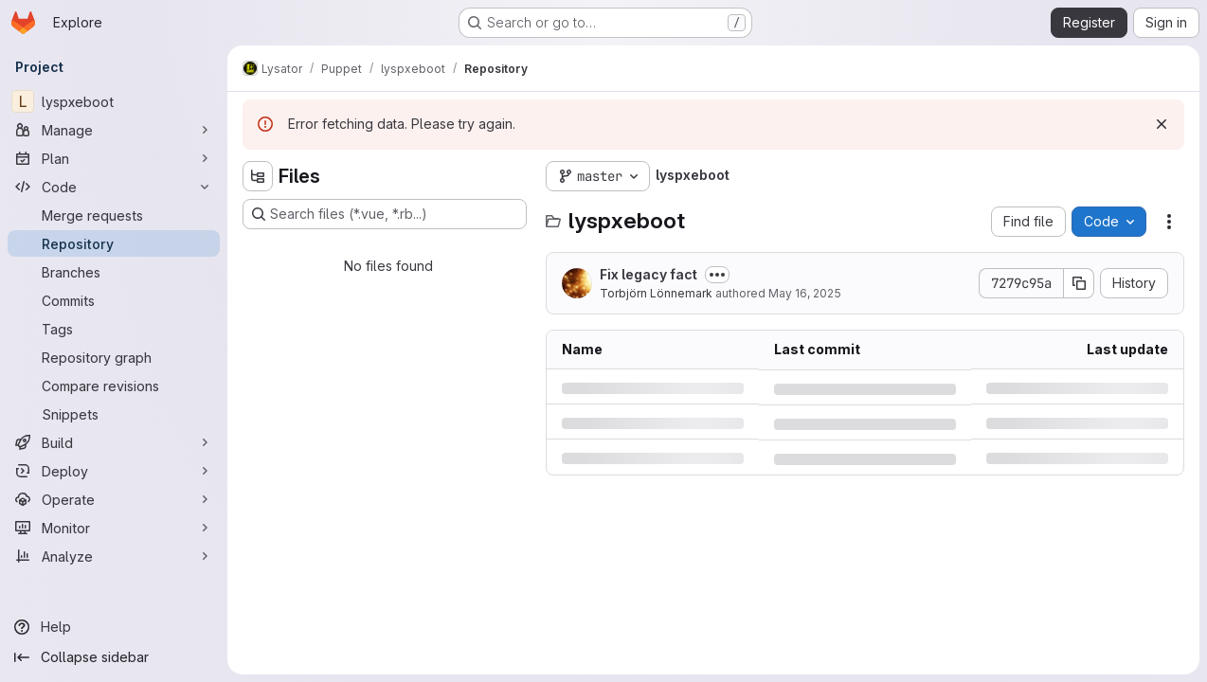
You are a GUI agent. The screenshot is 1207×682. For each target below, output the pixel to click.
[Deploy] (114, 471)
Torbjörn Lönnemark (656, 293)
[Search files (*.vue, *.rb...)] (385, 214)
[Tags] (114, 328)
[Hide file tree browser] (258, 176)
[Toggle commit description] (717, 274)
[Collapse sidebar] (114, 657)
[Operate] (114, 499)
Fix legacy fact (648, 274)
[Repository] (114, 243)
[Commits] (114, 300)
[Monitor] (114, 527)
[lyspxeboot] (114, 101)
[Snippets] (114, 414)
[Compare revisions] (114, 385)
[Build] (114, 442)
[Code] (114, 186)
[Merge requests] (114, 215)
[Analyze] (114, 556)
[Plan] (114, 158)
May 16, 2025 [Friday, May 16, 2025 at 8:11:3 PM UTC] (804, 293)
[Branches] (114, 272)
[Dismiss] (1161, 124)
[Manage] (114, 130)
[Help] (114, 627)
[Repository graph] (114, 357)
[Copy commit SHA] (1079, 283)
